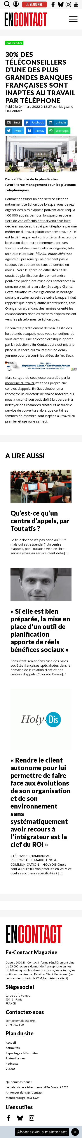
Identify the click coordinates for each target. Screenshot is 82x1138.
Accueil (11, 1043)
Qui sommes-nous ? (19, 1082)
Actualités (13, 1048)
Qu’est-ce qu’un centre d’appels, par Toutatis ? (40, 520)
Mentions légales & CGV (22, 1098)
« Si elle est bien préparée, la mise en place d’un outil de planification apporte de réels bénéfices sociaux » (40, 630)
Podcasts (12, 1064)
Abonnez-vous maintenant (42, 1131)
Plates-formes (15, 1058)
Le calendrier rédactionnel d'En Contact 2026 (37, 1087)
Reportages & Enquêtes (22, 1053)
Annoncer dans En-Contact (24, 1092)
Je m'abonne (34, 4)
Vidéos (10, 1069)
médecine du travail (20, 383)
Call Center (14, 43)
